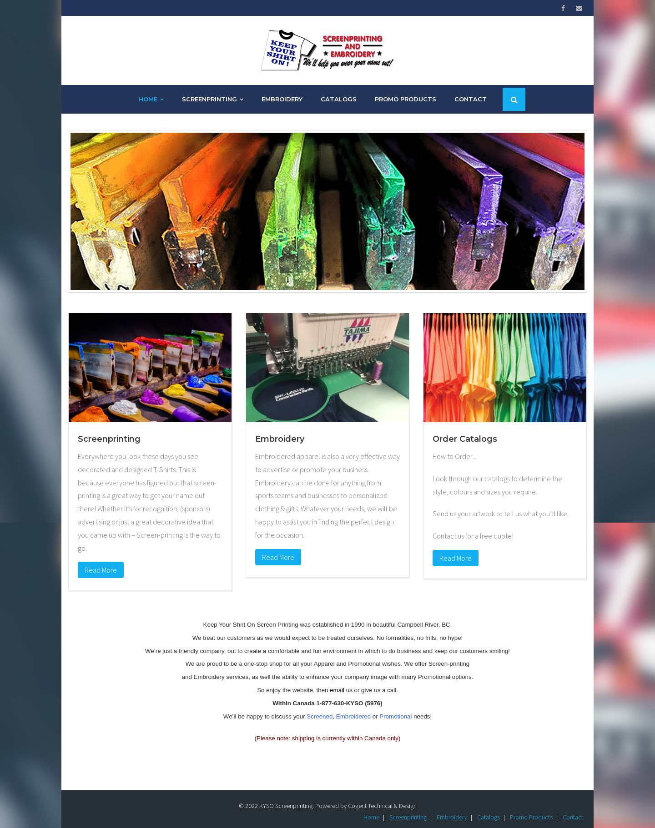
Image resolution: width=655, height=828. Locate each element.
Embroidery (452, 807)
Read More (101, 560)
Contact (573, 807)
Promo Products (531, 807)
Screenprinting (408, 807)
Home (371, 807)
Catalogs (488, 807)
